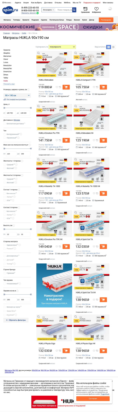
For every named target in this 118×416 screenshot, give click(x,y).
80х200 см (36, 370)
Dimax (5, 75)
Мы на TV (77, 3)
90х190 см (45, 370)
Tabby (5, 78)
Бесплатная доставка (16, 123)
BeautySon (7, 65)
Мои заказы (108, 3)
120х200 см (72, 370)
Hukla (5, 81)
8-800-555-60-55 (30, 10)
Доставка (48, 3)
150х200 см (91, 370)
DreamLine (7, 72)
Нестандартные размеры (16, 99)
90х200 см (53, 370)
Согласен (93, 398)
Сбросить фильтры (17, 320)
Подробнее (105, 394)
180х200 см (110, 370)
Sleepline (6, 53)
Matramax (7, 56)
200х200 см (9, 372)
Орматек (6, 50)
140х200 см (81, 370)
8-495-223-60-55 (30, 7)
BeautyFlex (7, 68)
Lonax (5, 62)
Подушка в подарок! (91, 3)
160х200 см (101, 370)
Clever (5, 59)
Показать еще (9, 84)
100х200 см (62, 370)
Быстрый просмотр (49, 53)
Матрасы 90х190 (11, 370)
